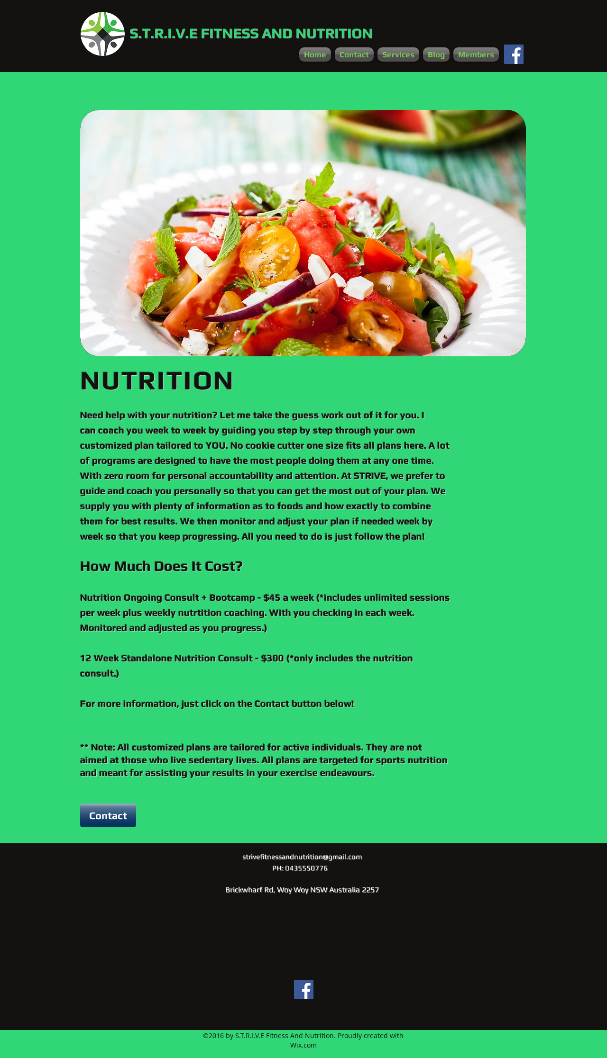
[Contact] (108, 815)
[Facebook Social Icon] (514, 54)
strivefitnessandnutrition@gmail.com (302, 856)
